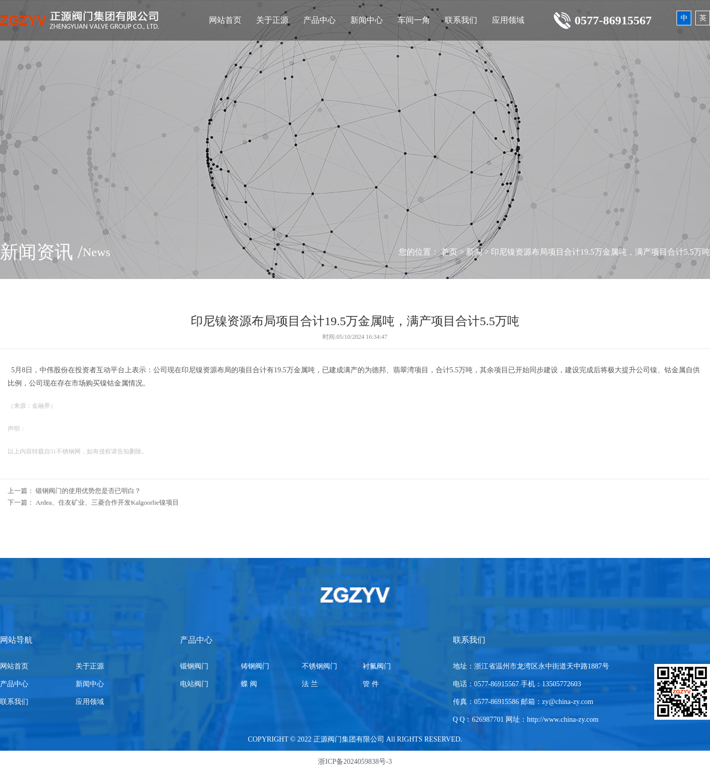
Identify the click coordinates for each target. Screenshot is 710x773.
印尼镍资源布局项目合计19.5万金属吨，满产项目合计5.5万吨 (600, 252)
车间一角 (414, 20)
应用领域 (508, 20)
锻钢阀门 (194, 666)
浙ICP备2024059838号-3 (355, 761)
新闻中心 (366, 20)
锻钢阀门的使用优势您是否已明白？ (88, 491)
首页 (449, 252)
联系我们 (461, 20)
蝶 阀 (249, 684)
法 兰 (310, 684)
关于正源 (272, 20)
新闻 (474, 252)
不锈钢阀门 (319, 666)
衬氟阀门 (377, 666)
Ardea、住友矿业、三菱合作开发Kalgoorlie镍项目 (107, 502)
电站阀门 (194, 684)
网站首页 (225, 20)
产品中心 (319, 20)
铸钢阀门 (255, 666)
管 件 (371, 684)
